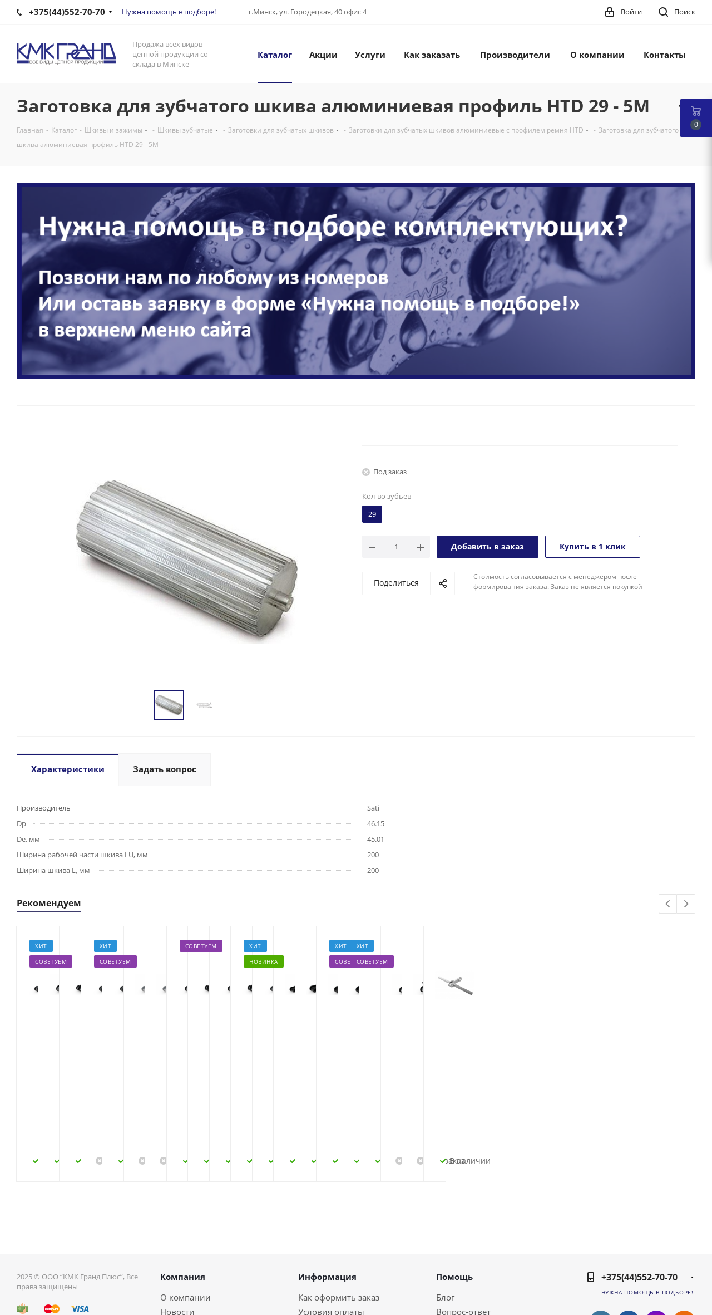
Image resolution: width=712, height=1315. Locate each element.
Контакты (179, 1248)
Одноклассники (684, 1244)
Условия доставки (335, 1248)
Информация (327, 1198)
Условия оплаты (331, 1233)
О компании (185, 1219)
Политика (180, 1262)
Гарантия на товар (336, 1262)
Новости (177, 1233)
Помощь (454, 1198)
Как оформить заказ (338, 1219)
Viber (684, 1271)
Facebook (628, 1244)
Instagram (656, 1244)
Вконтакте (601, 1244)
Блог (445, 1219)
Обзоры (452, 1262)
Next (686, 904)
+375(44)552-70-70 (639, 1199)
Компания (182, 1198)
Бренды (452, 1248)
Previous (668, 904)
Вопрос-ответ (463, 1233)
